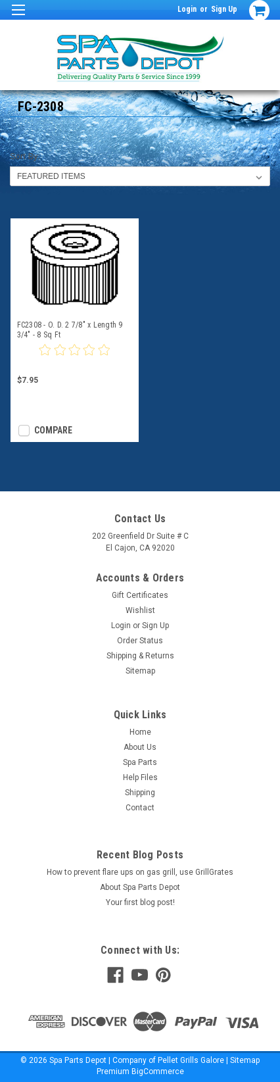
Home (140, 732)
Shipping (140, 792)
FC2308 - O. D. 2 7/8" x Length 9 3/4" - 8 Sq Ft (70, 329)
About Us (140, 747)
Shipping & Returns (140, 655)
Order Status (140, 640)
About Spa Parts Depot (140, 887)
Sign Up (224, 9)
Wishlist (140, 610)
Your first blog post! (140, 902)
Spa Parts (140, 762)
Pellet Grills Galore (191, 1060)
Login (187, 9)
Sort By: (25, 156)
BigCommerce (157, 1071)
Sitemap (140, 671)
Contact (140, 807)
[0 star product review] (74, 358)
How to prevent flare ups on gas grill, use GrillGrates (140, 872)
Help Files (140, 777)
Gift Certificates (140, 595)
